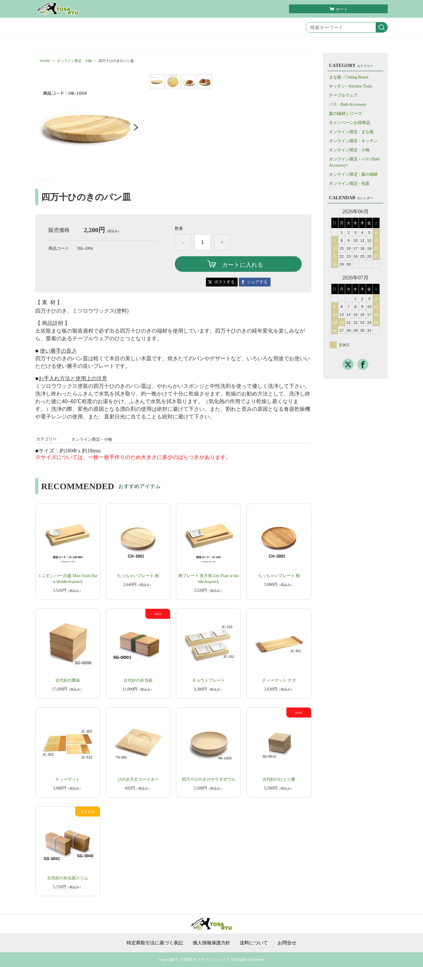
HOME (45, 61)
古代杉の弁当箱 (138, 680)
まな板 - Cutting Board (348, 77)
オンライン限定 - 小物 (74, 61)
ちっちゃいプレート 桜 (279, 576)
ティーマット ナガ (279, 680)
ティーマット (67, 779)
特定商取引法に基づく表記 (155, 943)
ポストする (224, 282)
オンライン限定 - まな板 (351, 132)
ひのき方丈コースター (138, 779)
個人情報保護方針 (211, 943)
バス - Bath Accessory (347, 104)
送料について (254, 943)
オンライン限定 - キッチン (353, 141)
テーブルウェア (343, 95)
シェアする (257, 282)
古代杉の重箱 (67, 680)
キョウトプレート (208, 680)
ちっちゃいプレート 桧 (138, 576)
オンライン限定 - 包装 (349, 183)
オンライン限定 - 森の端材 (353, 174)
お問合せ (287, 943)
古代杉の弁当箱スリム (67, 878)
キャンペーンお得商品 (349, 122)
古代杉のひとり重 (278, 779)
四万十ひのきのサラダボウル (208, 779)
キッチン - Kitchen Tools (350, 86)
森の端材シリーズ (345, 113)
